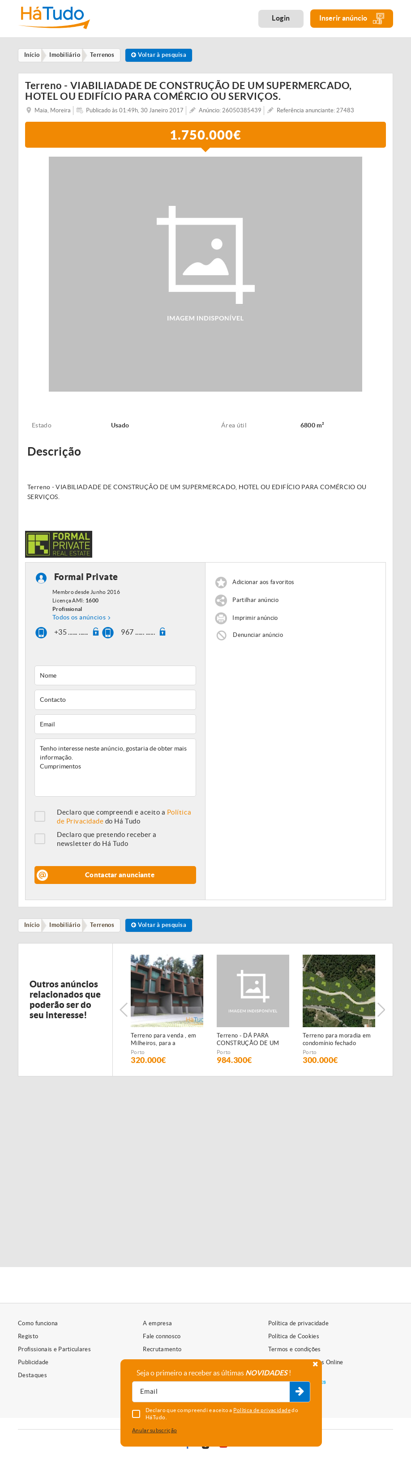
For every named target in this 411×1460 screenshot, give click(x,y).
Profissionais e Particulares (54, 1349)
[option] (167, 1012)
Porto (138, 1054)
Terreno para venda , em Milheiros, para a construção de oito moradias (163, 1042)
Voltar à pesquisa (165, 55)
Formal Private (86, 578)
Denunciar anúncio (258, 636)
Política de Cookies (293, 1336)
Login (281, 18)
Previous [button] (124, 1012)
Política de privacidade (298, 1323)
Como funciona (38, 1323)
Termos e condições (294, 1349)
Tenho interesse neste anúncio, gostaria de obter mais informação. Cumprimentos (115, 769)
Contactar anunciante (119, 876)
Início (33, 927)
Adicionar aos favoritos (263, 584)
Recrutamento (162, 1349)
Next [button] (382, 1012)
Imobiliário (67, 927)
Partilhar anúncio (255, 601)
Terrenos (106, 927)
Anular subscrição (154, 1430)
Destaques (32, 1375)
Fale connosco (161, 1336)
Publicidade (33, 1362)
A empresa (157, 1323)
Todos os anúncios (79, 618)
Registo (28, 1336)
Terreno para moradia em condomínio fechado (337, 1041)
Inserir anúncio (351, 18)
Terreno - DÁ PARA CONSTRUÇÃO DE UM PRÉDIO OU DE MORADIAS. (248, 1042)
